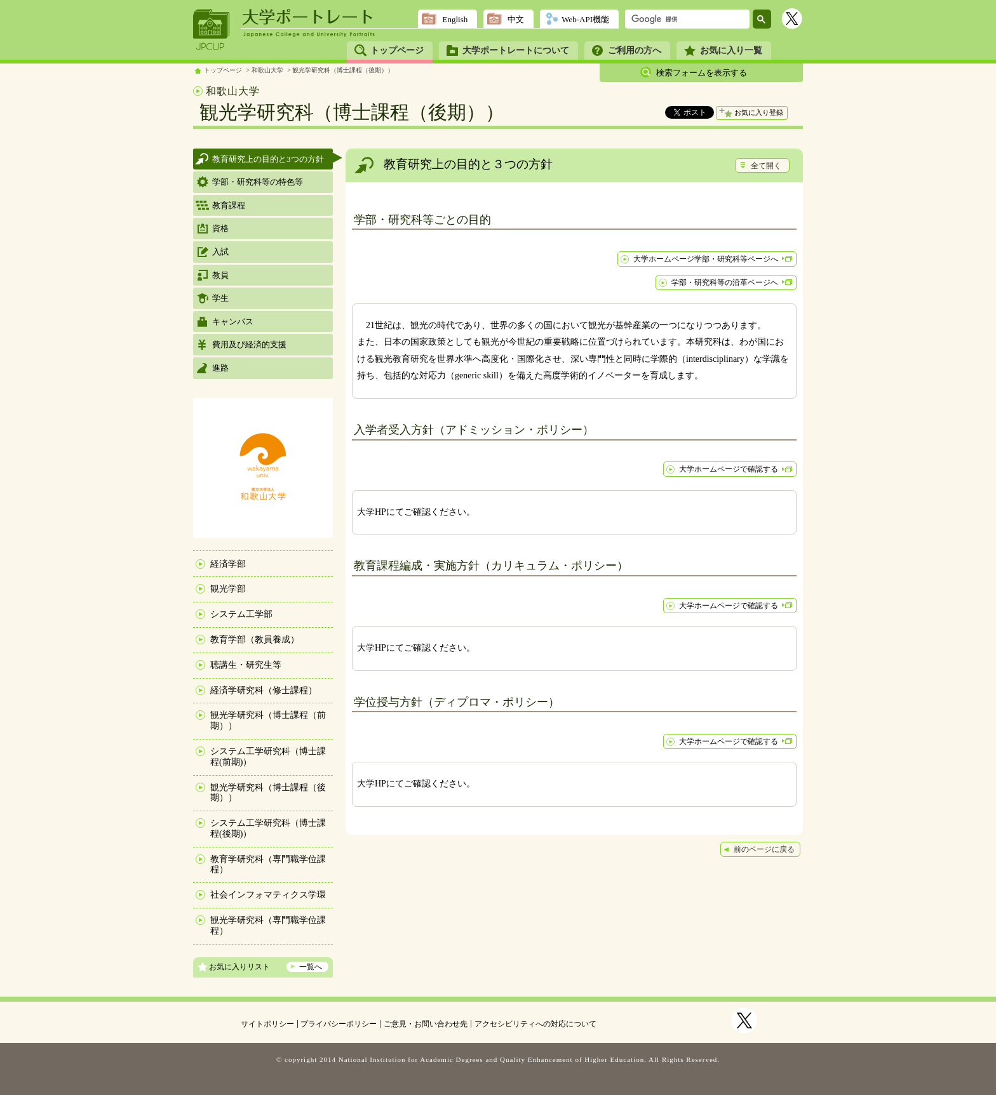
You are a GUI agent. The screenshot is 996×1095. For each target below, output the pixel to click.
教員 (220, 275)
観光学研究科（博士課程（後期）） (343, 70)
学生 (220, 298)
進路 (220, 368)
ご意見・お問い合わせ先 (426, 1023)
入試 (220, 251)
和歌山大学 (267, 70)
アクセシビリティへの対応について (535, 1023)
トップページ (397, 50)
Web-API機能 (585, 19)
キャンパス (232, 321)
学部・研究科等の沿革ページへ (724, 282)
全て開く (766, 165)
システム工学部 (241, 614)
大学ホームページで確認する (728, 469)
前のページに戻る (764, 849)
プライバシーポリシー (338, 1023)
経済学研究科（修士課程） (263, 690)
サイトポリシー (267, 1023)
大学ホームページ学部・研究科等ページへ (705, 259)
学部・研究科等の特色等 (257, 182)
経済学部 (228, 564)
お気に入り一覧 (731, 50)
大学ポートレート (309, 17)
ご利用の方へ (634, 50)
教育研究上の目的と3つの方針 (268, 159)
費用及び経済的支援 (249, 344)
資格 (220, 228)
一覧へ (310, 966)
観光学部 (228, 589)
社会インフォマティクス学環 (268, 894)
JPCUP (211, 30)
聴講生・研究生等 (245, 665)
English (455, 19)
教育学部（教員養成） (254, 639)
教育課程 (228, 205)
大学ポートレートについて (515, 50)
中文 (516, 19)
